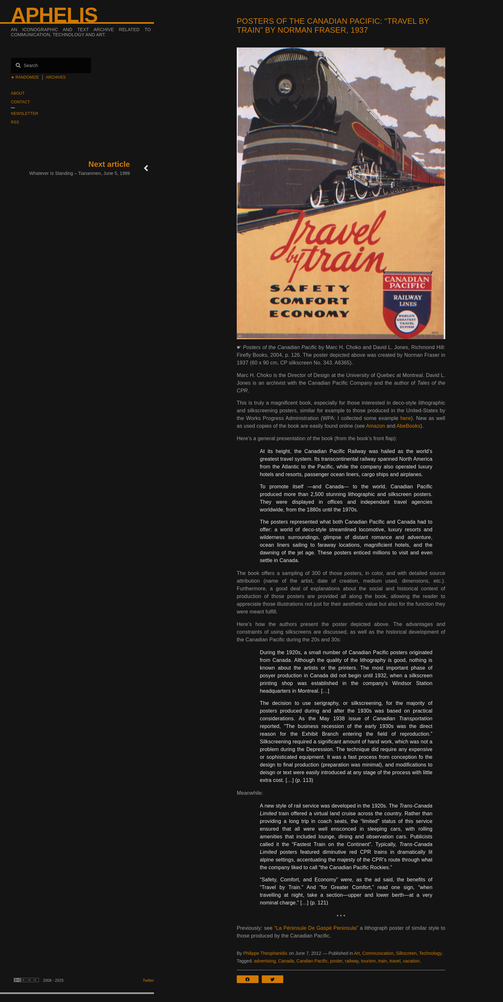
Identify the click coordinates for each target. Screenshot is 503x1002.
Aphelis (54, 15)
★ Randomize (25, 77)
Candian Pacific (312, 960)
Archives (56, 77)
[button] (249, 979)
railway (352, 960)
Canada (286, 960)
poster (336, 960)
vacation (411, 960)
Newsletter (24, 113)
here (405, 418)
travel (394, 960)
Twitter (148, 980)
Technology (430, 953)
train (382, 960)
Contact (20, 102)
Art (357, 953)
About (18, 93)
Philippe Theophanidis (265, 953)
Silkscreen (406, 953)
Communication (377, 953)
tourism (368, 960)
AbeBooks (408, 426)
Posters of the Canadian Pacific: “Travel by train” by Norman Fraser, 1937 (333, 25)
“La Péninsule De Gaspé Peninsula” (316, 928)
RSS (15, 122)
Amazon (375, 426)
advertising (265, 960)
